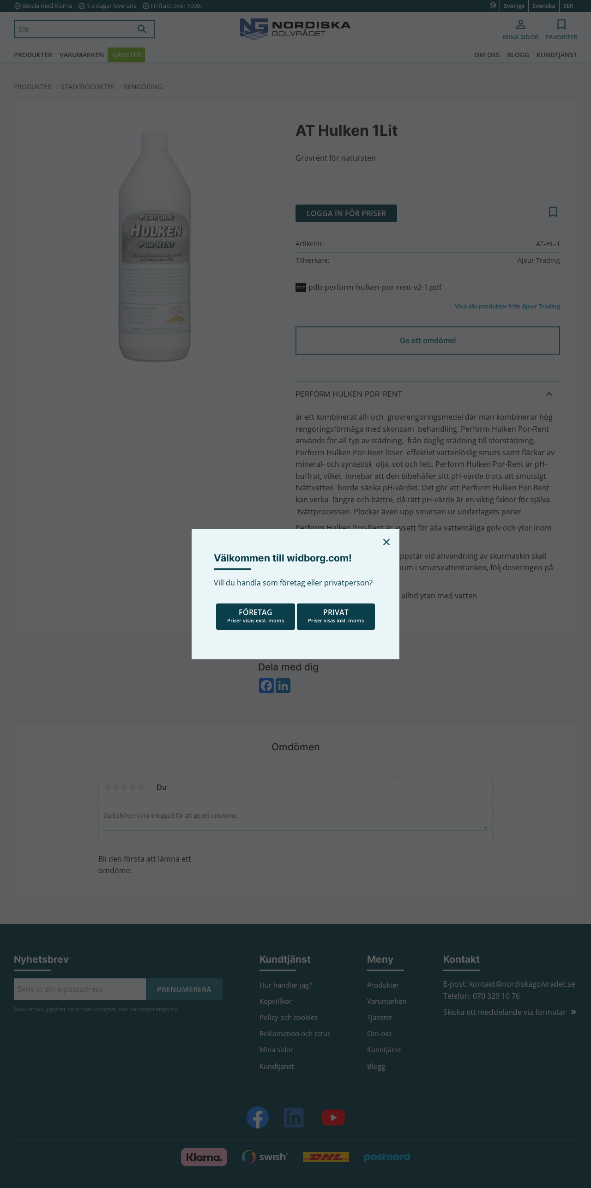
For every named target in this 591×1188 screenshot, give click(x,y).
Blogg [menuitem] (518, 54)
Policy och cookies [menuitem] (288, 1017)
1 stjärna (107, 787)
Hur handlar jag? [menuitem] (285, 984)
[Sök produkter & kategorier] (73, 29)
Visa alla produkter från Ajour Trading (507, 306)
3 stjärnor (124, 787)
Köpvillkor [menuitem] (275, 1001)
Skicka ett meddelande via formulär (504, 1012)
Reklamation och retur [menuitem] (294, 1033)
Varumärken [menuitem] (82, 54)
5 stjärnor (141, 787)
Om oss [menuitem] (487, 54)
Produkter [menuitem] (33, 54)
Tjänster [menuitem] (126, 54)
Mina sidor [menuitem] (520, 37)
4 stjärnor (132, 787)
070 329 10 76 (496, 996)
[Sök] (142, 29)
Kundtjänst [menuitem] (557, 54)
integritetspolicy (158, 1009)
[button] (561, 30)
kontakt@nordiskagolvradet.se (522, 984)
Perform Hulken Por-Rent (349, 393)
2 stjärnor (116, 787)
